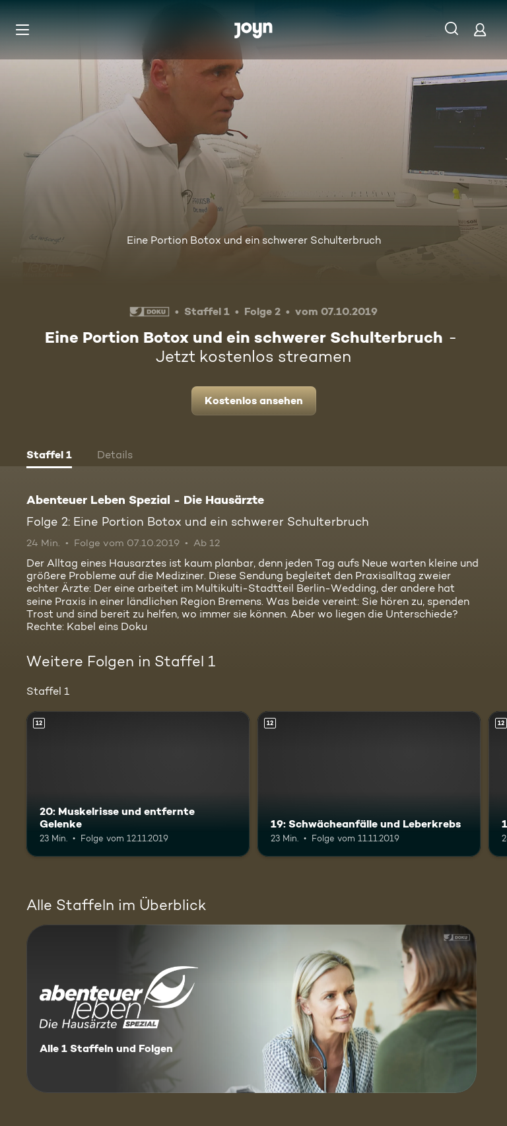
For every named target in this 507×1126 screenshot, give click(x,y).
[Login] (480, 29)
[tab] (49, 456)
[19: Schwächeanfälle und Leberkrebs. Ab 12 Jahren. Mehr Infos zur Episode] (369, 784)
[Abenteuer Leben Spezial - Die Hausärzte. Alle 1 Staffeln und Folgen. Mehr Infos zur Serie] (251, 1009)
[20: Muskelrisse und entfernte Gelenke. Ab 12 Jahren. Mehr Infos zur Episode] (138, 784)
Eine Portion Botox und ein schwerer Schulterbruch (254, 240)
